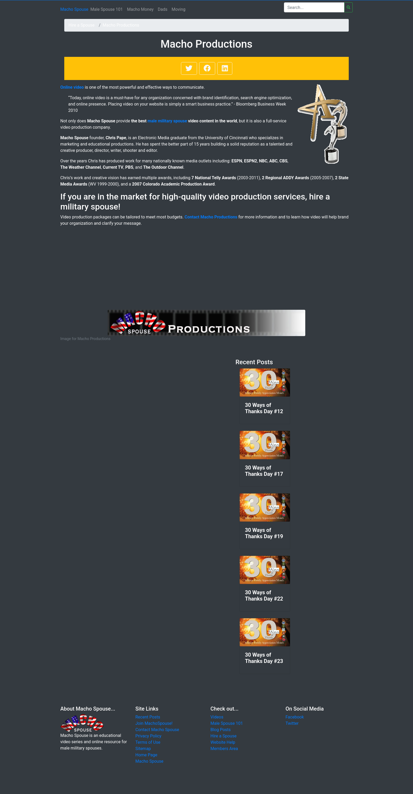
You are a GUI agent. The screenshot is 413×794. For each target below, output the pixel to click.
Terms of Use (147, 742)
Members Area (224, 748)
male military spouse (167, 120)
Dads (162, 9)
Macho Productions (120, 25)
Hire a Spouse (81, 25)
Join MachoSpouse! (154, 723)
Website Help (222, 742)
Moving (178, 9)
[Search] (314, 7)
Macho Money (140, 9)
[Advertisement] (206, 270)
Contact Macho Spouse (157, 729)
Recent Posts (147, 717)
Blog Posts (220, 729)
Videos (216, 717)
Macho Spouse (74, 9)
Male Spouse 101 (106, 9)
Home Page (146, 754)
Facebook (295, 717)
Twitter (292, 723)
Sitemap (143, 748)
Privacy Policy (148, 735)
